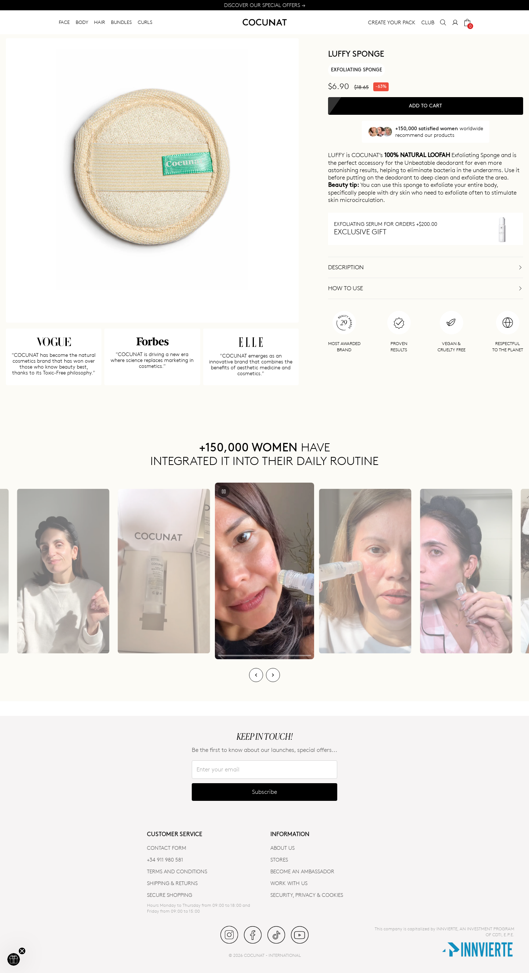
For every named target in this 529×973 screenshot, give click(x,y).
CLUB (427, 22)
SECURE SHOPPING (169, 895)
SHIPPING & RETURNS (172, 883)
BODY (82, 22)
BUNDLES (121, 22)
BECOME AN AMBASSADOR (302, 871)
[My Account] (455, 22)
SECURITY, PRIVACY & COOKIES (306, 895)
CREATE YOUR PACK (391, 22)
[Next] (273, 675)
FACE (64, 22)
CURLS (145, 22)
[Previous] (256, 675)
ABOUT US (282, 848)
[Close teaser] (22, 951)
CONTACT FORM (166, 848)
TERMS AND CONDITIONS (177, 871)
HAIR (99, 22)
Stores (279, 859)
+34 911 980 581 (165, 859)
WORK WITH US (288, 883)
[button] (13, 959)
